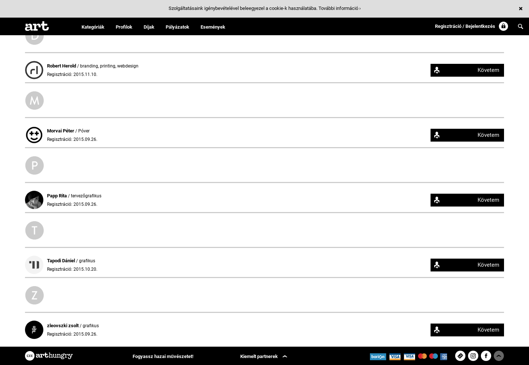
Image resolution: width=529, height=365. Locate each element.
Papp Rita (57, 195)
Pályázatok (177, 27)
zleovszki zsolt (63, 325)
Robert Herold (62, 66)
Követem (488, 70)
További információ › (340, 8)
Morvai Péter (61, 131)
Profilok (124, 27)
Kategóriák (93, 27)
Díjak (149, 27)
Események (213, 27)
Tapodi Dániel (61, 260)
